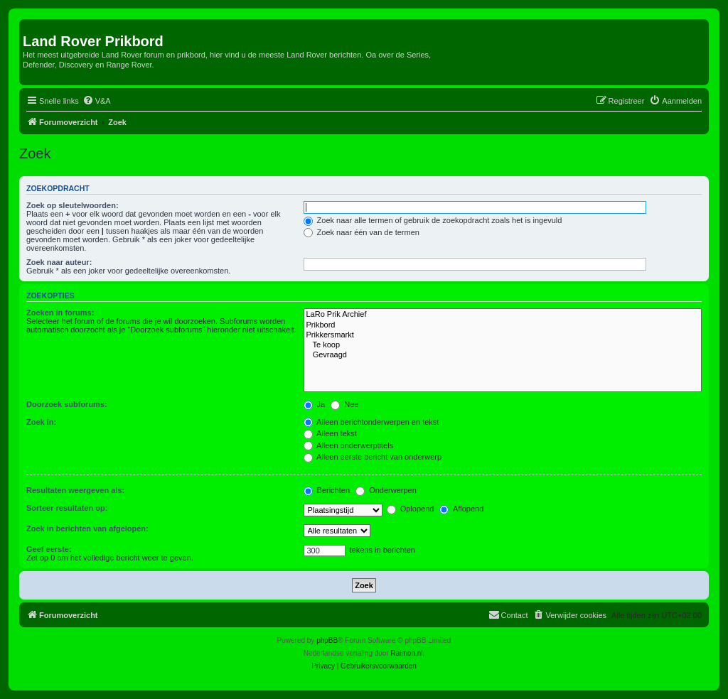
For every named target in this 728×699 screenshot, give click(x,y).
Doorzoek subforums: (66, 404)
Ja (315, 404)
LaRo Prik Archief (503, 315)
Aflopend (461, 508)
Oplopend (410, 508)
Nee (344, 404)
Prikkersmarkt (503, 335)
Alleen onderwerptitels (349, 445)
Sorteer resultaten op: (66, 508)
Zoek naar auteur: (59, 262)
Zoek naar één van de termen (361, 232)
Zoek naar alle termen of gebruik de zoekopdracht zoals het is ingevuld (433, 220)
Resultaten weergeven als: (75, 490)
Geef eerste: (49, 549)
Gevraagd (503, 355)
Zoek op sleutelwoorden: (72, 205)
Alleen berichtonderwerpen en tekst (371, 422)
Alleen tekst (330, 433)
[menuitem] (96, 100)
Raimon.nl (407, 653)
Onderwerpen (386, 490)
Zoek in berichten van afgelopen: (87, 528)
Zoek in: (41, 422)
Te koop (503, 345)
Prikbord (503, 325)
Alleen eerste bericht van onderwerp (373, 457)
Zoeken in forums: (60, 312)
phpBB (327, 640)
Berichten (327, 490)
